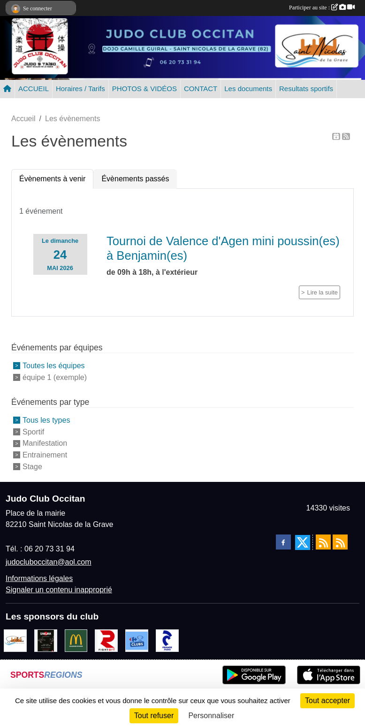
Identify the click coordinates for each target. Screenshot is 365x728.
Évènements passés (135, 179)
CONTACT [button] (200, 89)
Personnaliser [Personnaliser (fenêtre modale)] (211, 716)
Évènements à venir (52, 179)
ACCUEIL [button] (33, 89)
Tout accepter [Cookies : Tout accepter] (327, 701)
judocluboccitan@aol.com (48, 562)
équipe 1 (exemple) (55, 377)
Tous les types (46, 420)
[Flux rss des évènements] (340, 542)
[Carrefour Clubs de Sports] (136, 640)
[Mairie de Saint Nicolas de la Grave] (15, 640)
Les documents (248, 89)
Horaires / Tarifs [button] (80, 89)
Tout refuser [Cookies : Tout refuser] (154, 716)
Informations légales (39, 578)
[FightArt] (106, 640)
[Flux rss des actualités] (323, 542)
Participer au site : (322, 7)
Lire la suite (322, 292)
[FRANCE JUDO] (167, 640)
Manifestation (45, 443)
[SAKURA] (45, 640)
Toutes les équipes (54, 366)
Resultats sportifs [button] (306, 89)
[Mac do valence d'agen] (76, 640)
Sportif (33, 431)
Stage (32, 467)
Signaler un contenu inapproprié (59, 590)
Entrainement (45, 455)
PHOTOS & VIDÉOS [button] (144, 89)
